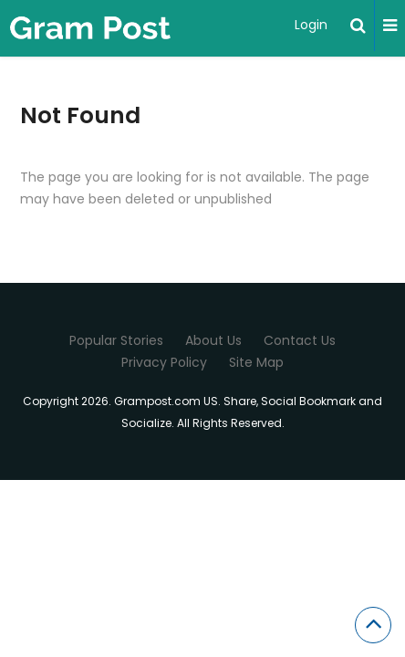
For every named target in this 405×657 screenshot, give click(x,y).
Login (311, 25)
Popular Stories (116, 340)
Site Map (256, 362)
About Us (213, 340)
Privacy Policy (164, 362)
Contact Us (300, 340)
